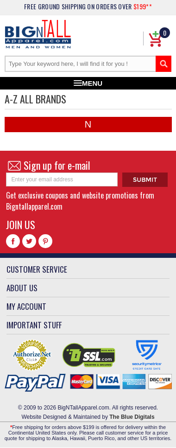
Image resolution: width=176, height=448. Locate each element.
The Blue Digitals (131, 417)
